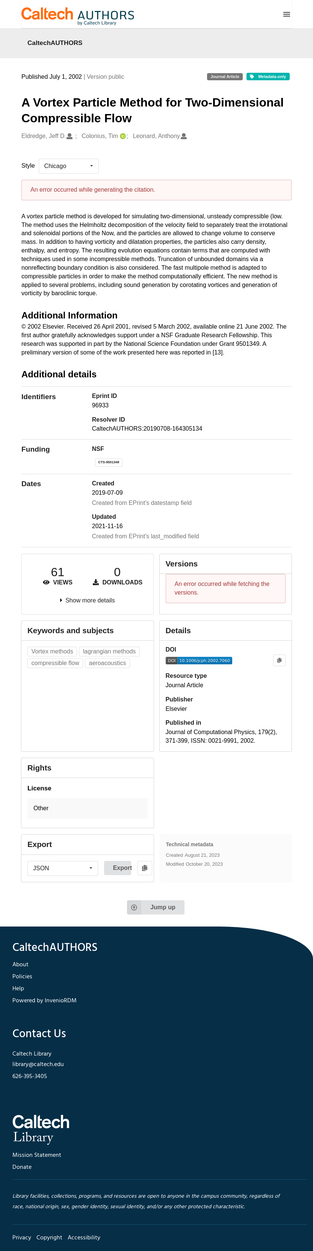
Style (28, 165)
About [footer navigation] (20, 965)
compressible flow (55, 663)
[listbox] (69, 166)
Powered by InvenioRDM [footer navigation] (44, 1001)
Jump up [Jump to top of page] (151, 907)
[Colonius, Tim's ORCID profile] (122, 136)
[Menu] (286, 14)
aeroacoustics (107, 663)
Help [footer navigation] (18, 989)
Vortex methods (52, 651)
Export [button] (122, 868)
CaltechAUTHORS (55, 43)
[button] (87, 808)
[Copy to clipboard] (279, 660)
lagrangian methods (109, 651)
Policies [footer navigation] (22, 977)
